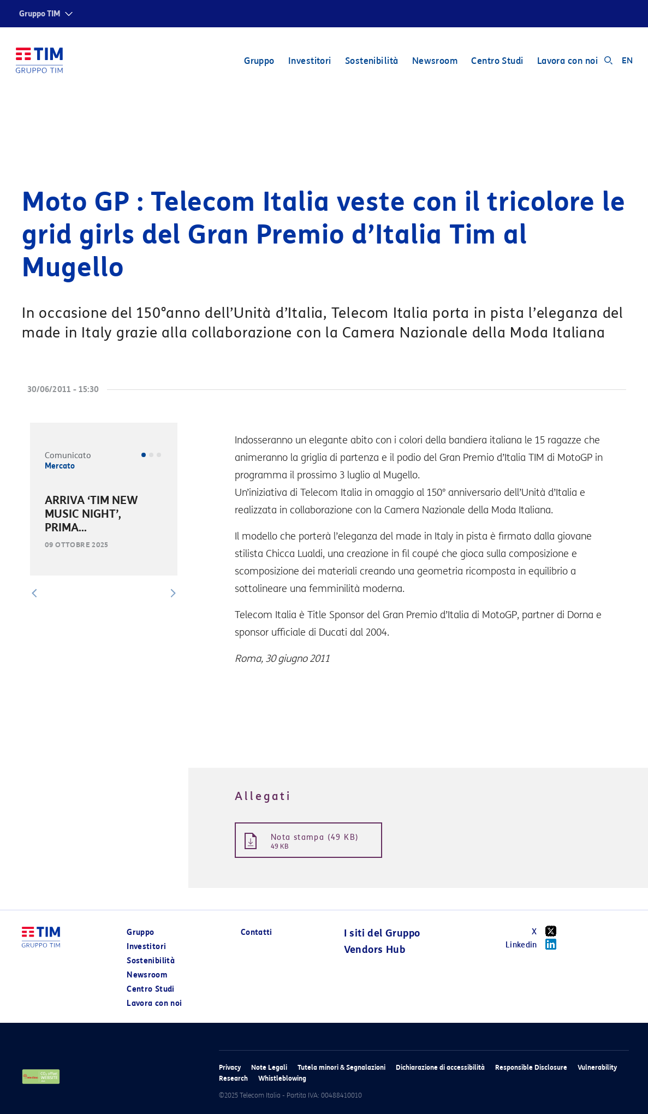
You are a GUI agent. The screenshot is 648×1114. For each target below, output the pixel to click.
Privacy (230, 1067)
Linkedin (535, 944)
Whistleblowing (282, 1078)
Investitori (309, 61)
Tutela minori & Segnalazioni (341, 1067)
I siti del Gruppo (382, 933)
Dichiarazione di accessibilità (440, 1067)
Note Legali (269, 1067)
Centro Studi (496, 61)
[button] (34, 593)
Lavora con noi (567, 61)
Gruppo (258, 61)
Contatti (256, 932)
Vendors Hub (374, 950)
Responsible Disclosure (531, 1067)
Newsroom (434, 61)
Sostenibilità (371, 61)
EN (627, 61)
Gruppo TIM (40, 14)
